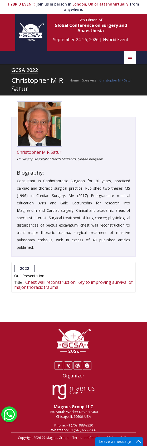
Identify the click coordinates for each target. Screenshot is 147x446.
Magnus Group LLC (73, 407)
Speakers (89, 80)
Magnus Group (57, 437)
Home (74, 80)
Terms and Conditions (89, 437)
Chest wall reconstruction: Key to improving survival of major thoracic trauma (73, 284)
